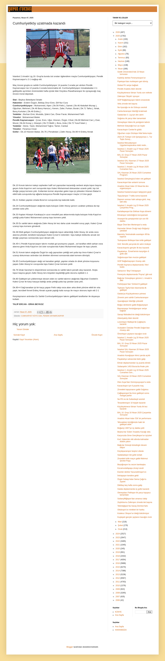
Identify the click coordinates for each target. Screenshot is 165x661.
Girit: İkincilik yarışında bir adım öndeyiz (134, 244)
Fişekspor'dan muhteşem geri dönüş (132, 81)
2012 (118, 578)
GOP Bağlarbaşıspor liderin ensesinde (133, 100)
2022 (118, 541)
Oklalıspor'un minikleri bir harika (130, 510)
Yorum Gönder (23, 329)
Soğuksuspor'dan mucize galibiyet (131, 257)
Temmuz (122, 58)
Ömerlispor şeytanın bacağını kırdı (131, 334)
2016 (118, 563)
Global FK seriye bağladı (127, 85)
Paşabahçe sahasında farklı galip (131, 359)
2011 (118, 582)
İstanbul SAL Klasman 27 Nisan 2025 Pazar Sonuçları (133, 162)
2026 (118, 32)
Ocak (120, 529)
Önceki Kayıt (97, 335)
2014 (118, 571)
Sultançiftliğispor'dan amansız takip (132, 499)
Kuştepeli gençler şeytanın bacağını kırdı (134, 517)
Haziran (121, 61)
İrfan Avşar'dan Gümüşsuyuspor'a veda (133, 382)
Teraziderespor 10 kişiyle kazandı (131, 403)
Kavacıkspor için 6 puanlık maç (130, 386)
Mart (120, 522)
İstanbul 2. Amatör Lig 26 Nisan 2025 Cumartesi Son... (133, 168)
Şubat (120, 525)
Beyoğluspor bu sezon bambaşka (131, 464)
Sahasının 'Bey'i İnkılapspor (129, 271)
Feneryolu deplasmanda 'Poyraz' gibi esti (134, 274)
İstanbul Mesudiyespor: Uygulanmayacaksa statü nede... (132, 144)
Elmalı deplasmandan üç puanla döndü (133, 363)
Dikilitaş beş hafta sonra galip (129, 485)
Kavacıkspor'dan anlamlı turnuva (131, 182)
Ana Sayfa (58, 335)
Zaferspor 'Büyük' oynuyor (128, 96)
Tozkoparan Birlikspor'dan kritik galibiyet (134, 240)
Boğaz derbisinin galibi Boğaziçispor (132, 305)
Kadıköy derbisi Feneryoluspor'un (131, 78)
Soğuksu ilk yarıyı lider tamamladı (131, 118)
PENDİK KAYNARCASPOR (53, 316)
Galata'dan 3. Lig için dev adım (130, 115)
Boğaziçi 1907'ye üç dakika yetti (130, 428)
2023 (118, 537)
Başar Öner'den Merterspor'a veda (131, 225)
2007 (118, 596)
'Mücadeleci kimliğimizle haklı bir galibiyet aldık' (131, 423)
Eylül (120, 50)
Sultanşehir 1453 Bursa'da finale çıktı (133, 366)
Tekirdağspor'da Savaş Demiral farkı (132, 506)
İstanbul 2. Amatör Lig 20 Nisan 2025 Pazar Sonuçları (133, 339)
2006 (118, 600)
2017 (118, 560)
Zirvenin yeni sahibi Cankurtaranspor (132, 297)
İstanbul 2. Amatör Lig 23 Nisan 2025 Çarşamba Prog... (133, 206)
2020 (118, 548)
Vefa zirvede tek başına (127, 104)
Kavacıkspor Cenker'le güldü (129, 130)
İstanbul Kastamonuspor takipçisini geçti (134, 192)
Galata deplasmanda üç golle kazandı (133, 489)
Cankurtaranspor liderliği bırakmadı (132, 111)
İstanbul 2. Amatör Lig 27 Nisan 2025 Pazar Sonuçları (133, 150)
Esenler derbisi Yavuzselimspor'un (131, 472)
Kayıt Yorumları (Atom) (29, 339)
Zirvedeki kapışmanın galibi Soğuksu (132, 389)
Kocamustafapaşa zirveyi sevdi (130, 468)
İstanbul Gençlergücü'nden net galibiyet (134, 179)
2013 (118, 574)
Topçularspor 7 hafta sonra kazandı (132, 196)
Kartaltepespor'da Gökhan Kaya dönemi (134, 211)
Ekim (120, 46)
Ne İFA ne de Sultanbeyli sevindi (131, 399)
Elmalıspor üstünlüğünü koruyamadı (132, 215)
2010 (118, 585)
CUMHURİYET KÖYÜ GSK (31, 316)
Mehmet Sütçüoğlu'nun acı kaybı (131, 126)
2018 (118, 556)
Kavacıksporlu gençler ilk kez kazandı (133, 248)
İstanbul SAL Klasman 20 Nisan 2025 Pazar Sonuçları (133, 350)
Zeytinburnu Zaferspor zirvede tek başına (134, 502)
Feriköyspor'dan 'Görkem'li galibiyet (132, 284)
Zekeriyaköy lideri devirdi (127, 318)
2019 (118, 552)
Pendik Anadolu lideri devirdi (129, 89)
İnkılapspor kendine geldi (128, 476)
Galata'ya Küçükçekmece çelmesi (131, 294)
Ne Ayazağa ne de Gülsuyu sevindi (132, 107)
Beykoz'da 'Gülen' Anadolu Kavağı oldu (133, 432)
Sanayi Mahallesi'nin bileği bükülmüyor (133, 314)
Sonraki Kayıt (19, 335)
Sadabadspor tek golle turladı (129, 455)
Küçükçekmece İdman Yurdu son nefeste (134, 93)
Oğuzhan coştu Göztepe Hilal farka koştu (134, 133)
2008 (118, 593)
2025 (118, 36)
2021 (118, 545)
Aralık (120, 39)
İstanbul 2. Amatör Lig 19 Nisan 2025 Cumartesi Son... (133, 371)
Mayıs (120, 65)
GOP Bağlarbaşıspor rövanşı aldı (131, 261)
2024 (118, 534)
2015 (118, 567)
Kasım (121, 43)
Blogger (69, 647)
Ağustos (121, 54)
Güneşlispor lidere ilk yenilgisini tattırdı (133, 122)
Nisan (120, 69)
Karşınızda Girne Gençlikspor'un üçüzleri (134, 435)
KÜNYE (118, 612)
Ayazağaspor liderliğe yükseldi (130, 301)
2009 (118, 589)
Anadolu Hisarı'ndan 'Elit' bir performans (134, 418)
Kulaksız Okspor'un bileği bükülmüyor (133, 513)
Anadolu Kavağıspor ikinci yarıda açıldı (133, 355)
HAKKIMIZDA (121, 630)
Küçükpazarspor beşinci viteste (130, 451)
